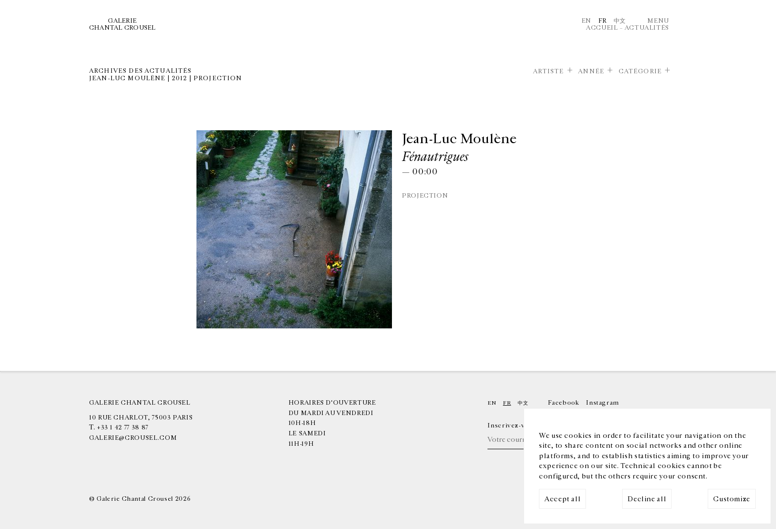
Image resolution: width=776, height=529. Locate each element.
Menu (658, 21)
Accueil (602, 28)
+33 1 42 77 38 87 (122, 427)
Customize (731, 499)
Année (591, 71)
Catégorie (640, 71)
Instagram (602, 403)
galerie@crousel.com (133, 438)
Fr (602, 21)
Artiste (548, 71)
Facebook (563, 403)
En (586, 21)
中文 (620, 21)
